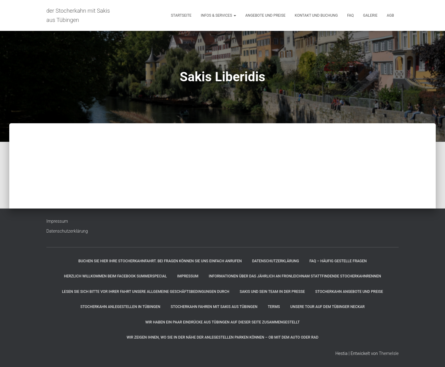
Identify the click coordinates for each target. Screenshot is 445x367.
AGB (390, 15)
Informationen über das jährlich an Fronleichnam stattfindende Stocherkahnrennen (295, 276)
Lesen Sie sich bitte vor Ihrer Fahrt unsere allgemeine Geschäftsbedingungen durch (145, 291)
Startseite (181, 15)
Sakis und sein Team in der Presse (272, 291)
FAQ (350, 15)
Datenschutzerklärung (67, 231)
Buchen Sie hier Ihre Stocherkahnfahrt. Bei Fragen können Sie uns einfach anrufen (160, 261)
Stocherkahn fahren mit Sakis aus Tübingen (214, 307)
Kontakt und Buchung (316, 15)
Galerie (370, 15)
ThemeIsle (389, 353)
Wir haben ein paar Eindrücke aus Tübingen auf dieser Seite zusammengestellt (222, 322)
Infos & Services (218, 15)
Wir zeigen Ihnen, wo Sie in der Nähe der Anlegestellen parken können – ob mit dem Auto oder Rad (223, 337)
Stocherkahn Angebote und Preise (349, 291)
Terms (274, 307)
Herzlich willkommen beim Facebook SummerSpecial (115, 276)
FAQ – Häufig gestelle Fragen (338, 261)
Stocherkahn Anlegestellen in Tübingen (120, 307)
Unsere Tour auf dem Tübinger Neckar (327, 307)
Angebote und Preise (265, 15)
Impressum (57, 221)
